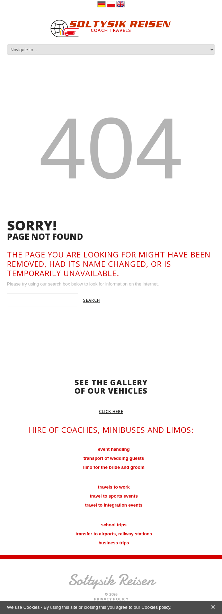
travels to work (114, 487)
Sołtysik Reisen (111, 579)
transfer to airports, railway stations (114, 533)
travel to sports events (114, 496)
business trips (113, 542)
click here (111, 411)
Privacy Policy (111, 599)
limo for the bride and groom (113, 467)
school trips (114, 524)
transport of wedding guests (113, 458)
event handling (114, 449)
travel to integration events (113, 505)
